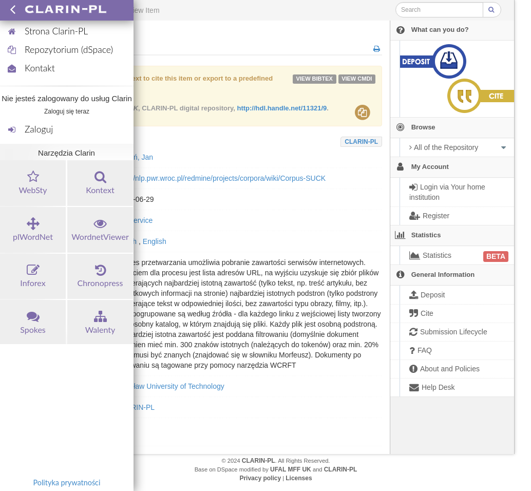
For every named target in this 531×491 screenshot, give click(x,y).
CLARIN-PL (361, 141)
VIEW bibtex (314, 78)
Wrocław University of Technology (170, 386)
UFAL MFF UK (290, 469)
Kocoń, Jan (135, 157)
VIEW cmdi (357, 78)
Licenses (299, 478)
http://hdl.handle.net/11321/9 (282, 108)
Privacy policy (260, 478)
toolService (135, 220)
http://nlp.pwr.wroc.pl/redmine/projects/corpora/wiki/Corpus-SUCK (221, 178)
